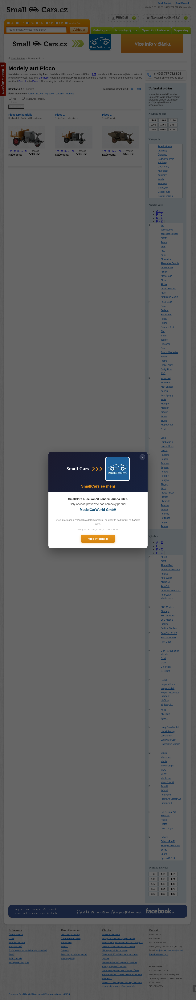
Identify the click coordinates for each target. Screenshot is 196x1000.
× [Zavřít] (142, 457)
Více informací (98, 538)
